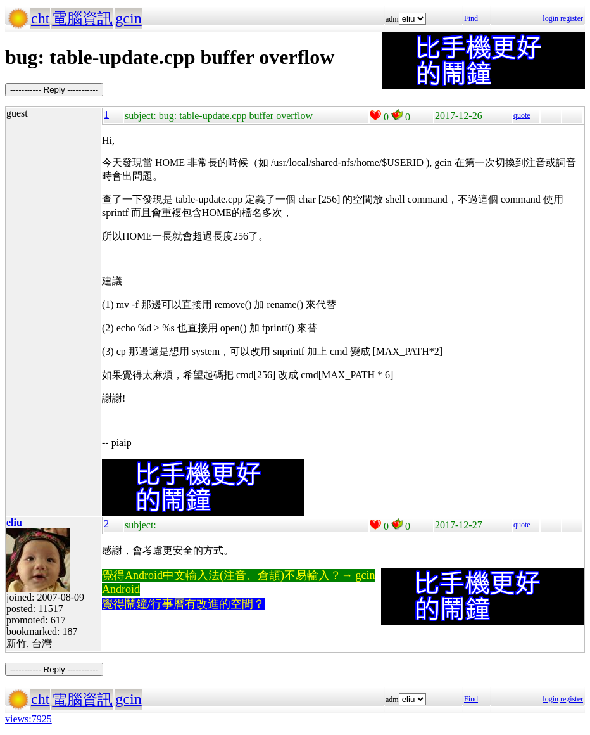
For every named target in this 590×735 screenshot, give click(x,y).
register (571, 18)
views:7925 (28, 718)
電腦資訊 (82, 18)
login (550, 18)
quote (521, 115)
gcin (128, 18)
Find (471, 18)
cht (40, 18)
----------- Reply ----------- (54, 89)
